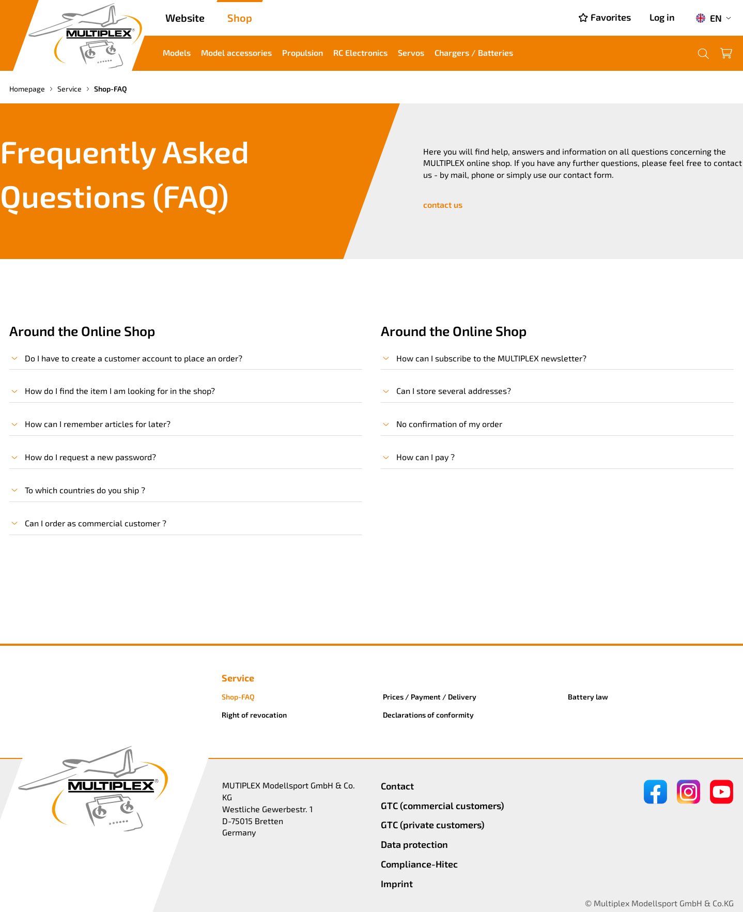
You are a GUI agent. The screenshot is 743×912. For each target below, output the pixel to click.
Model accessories (236, 52)
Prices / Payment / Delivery (429, 696)
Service (70, 88)
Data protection (414, 844)
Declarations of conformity (428, 714)
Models (177, 52)
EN (708, 18)
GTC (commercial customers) (442, 805)
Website (185, 17)
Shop (239, 17)
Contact (397, 786)
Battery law (588, 696)
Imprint (397, 883)
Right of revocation (254, 714)
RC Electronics (360, 52)
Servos (411, 52)
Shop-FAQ (238, 696)
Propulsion (302, 52)
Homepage (28, 88)
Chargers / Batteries (474, 52)
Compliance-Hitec (419, 864)
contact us (442, 204)
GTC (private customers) (433, 824)
